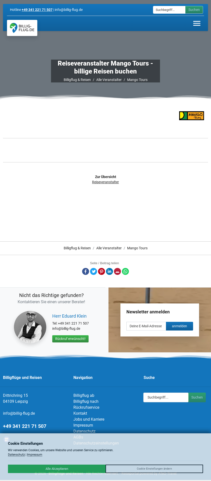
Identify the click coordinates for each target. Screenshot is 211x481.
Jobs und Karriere (88, 419)
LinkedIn (109, 271)
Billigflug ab (83, 395)
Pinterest (101, 271)
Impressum (83, 425)
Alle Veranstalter (109, 80)
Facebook (85, 271)
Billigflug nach (86, 401)
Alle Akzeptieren (57, 469)
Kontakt (80, 413)
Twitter (93, 271)
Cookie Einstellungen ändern (154, 468)
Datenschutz (84, 431)
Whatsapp (125, 271)
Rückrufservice (86, 407)
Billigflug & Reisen (77, 80)
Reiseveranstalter (105, 182)
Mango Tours (137, 80)
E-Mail (117, 271)
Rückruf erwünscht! (70, 339)
